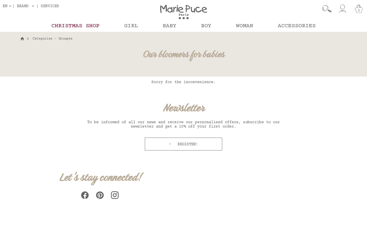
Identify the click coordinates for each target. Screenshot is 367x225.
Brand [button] (22, 6)
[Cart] (359, 9)
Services (50, 6)
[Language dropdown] (8, 6)
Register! (186, 144)
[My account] (342, 9)
